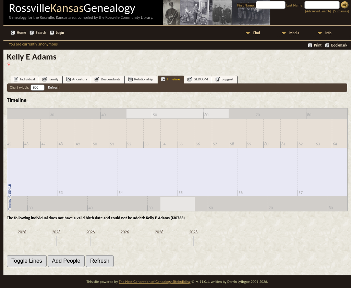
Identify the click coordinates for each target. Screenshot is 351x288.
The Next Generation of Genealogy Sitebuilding (154, 281)
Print (318, 45)
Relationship (140, 79)
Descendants (107, 79)
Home (21, 32)
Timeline (170, 79)
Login (60, 32)
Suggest (225, 79)
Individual (24, 79)
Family (51, 79)
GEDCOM (197, 79)
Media (294, 33)
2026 (22, 232)
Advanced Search (318, 11)
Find (256, 33)
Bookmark (339, 45)
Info (328, 33)
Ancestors (76, 79)
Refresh (54, 87)
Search (41, 32)
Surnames (341, 11)
